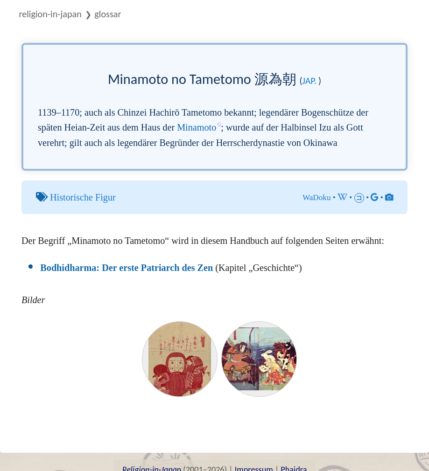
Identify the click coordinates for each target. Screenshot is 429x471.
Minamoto (196, 127)
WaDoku (316, 197)
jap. (309, 80)
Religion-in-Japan (50, 14)
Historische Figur (83, 197)
